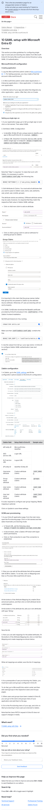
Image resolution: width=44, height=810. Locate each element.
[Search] (35, 17)
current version (13, 9)
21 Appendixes (19, 27)
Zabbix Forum (32, 805)
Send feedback (22, 767)
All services (5, 805)
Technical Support (7, 801)
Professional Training (35, 801)
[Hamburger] (41, 17)
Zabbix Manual (6, 27)
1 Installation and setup (9, 30)
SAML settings (21, 373)
